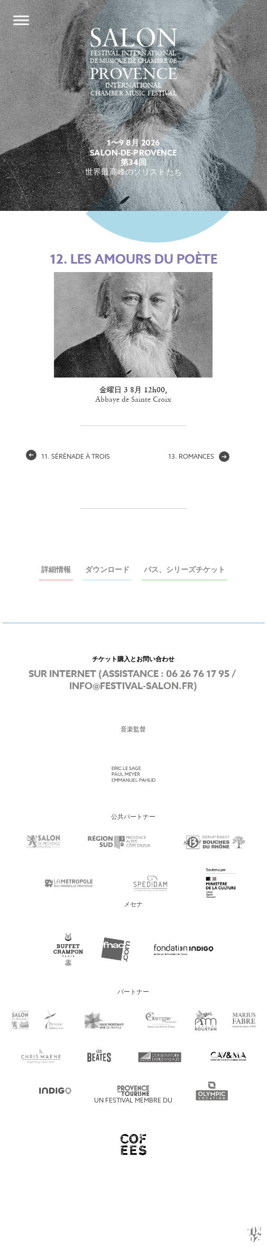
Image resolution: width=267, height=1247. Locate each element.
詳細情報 (56, 570)
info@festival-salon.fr (131, 686)
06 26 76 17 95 (197, 674)
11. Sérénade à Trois (68, 457)
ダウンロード (107, 570)
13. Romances (198, 457)
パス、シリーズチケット (184, 570)
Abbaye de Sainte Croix (133, 399)
